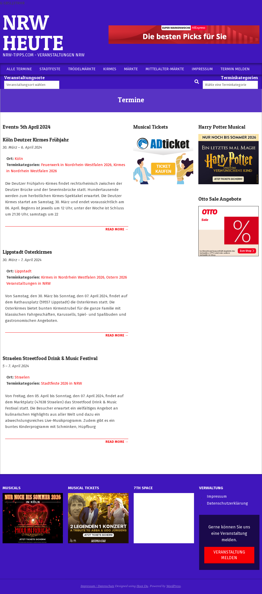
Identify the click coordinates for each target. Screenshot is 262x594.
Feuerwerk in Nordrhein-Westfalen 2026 (76, 164)
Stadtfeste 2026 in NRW (61, 383)
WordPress (173, 586)
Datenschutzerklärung (227, 503)
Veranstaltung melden (229, 555)
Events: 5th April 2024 (27, 127)
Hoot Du (142, 586)
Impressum (217, 496)
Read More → (116, 229)
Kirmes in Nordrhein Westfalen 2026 (72, 277)
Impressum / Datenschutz (97, 586)
